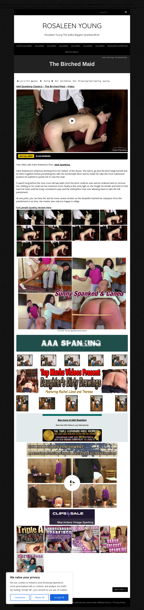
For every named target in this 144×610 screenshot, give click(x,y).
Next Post (120, 589)
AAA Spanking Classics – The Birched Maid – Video (45, 86)
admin (35, 81)
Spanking (106, 81)
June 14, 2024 (24, 81)
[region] (39, 588)
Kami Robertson (65, 81)
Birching (110, 57)
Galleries (39, 46)
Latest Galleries (24, 46)
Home (104, 57)
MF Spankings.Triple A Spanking (89, 81)
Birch (56, 81)
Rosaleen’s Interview (117, 46)
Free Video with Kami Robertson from (43, 164)
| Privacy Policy (118, 602)
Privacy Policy (72, 52)
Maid (74, 81)
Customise (20, 597)
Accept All (59, 597)
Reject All (39, 597)
